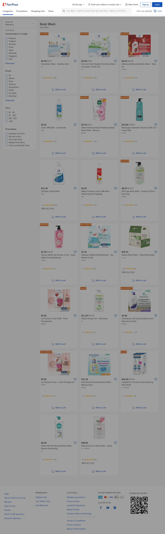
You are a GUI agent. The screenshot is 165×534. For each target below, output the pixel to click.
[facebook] (100, 509)
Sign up (146, 4)
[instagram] (114, 509)
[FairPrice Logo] (10, 4)
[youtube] (107, 509)
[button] (151, 11)
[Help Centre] (131, 4)
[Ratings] (49, 78)
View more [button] (9, 63)
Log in (157, 4)
